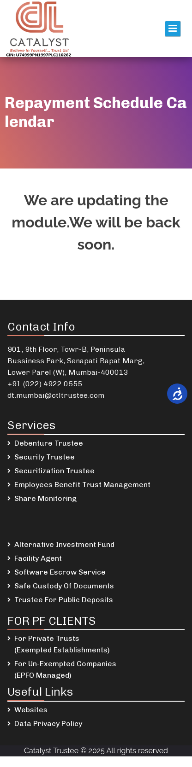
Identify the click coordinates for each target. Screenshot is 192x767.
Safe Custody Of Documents (64, 585)
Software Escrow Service (60, 572)
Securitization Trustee (54, 470)
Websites (31, 709)
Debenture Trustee (48, 443)
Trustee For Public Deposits (63, 599)
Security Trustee (44, 457)
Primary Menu (173, 29)
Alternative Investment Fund (64, 544)
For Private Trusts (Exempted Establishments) (62, 644)
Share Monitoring (45, 498)
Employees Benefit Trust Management (82, 484)
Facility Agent (38, 558)
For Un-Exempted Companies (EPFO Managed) (65, 669)
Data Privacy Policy (48, 723)
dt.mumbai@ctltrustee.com (55, 395)
